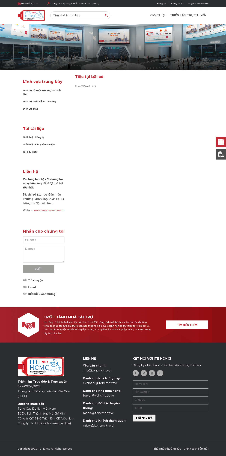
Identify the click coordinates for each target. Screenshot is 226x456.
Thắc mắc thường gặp (167, 448)
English (192, 3)
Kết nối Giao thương (41, 294)
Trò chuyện (35, 280)
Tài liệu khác (30, 151)
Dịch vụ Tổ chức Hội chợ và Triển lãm (42, 92)
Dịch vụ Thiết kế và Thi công (39, 101)
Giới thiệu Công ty (33, 137)
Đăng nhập (177, 3)
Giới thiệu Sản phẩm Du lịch (39, 144)
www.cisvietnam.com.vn (48, 210)
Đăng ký (161, 3)
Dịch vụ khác (30, 108)
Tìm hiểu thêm (187, 325)
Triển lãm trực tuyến (188, 15)
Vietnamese (202, 3)
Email (32, 287)
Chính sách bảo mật (196, 448)
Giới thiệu (158, 15)
